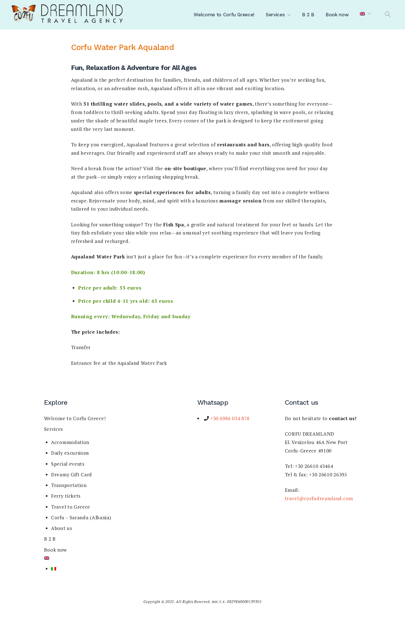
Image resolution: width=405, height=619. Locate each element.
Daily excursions (70, 453)
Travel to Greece (70, 507)
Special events (67, 464)
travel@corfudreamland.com (319, 498)
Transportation (69, 485)
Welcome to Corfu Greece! (224, 14)
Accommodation (70, 442)
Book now (337, 14)
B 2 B (308, 14)
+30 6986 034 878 (229, 418)
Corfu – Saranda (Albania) (81, 517)
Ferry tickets (66, 496)
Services (275, 14)
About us (61, 528)
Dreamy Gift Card (71, 474)
